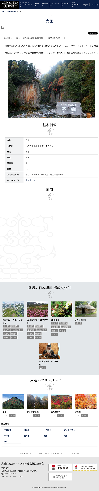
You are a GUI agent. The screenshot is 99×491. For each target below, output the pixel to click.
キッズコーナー (54, 4)
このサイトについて (26, 453)
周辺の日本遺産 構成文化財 (33, 38)
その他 (7, 435)
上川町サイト (32, 180)
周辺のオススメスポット (56, 38)
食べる (27, 435)
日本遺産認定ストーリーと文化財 (26, 4)
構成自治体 (45, 4)
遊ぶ (6, 441)
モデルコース (65, 4)
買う (46, 435)
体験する (7, 429)
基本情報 (7, 38)
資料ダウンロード (75, 4)
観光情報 (37, 4)
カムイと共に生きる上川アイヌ (9, 5)
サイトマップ (75, 453)
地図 (16, 38)
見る (66, 435)
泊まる (27, 429)
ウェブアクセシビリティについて (52, 453)
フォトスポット (70, 429)
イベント (47, 429)
